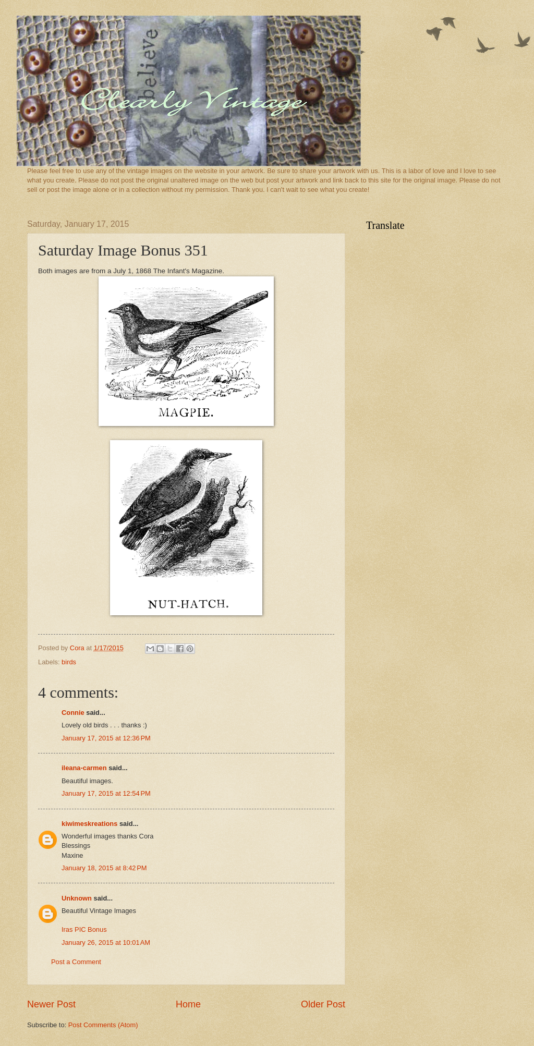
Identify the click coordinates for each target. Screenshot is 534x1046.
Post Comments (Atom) (103, 1025)
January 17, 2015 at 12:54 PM (106, 793)
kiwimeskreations (89, 824)
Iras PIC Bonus (84, 929)
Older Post (323, 1004)
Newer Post (51, 1004)
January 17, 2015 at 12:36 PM (106, 738)
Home (188, 1004)
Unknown (77, 898)
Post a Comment (76, 962)
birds (69, 662)
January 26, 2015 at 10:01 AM (106, 942)
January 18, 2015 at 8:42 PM (104, 868)
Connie (73, 712)
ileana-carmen (84, 768)
